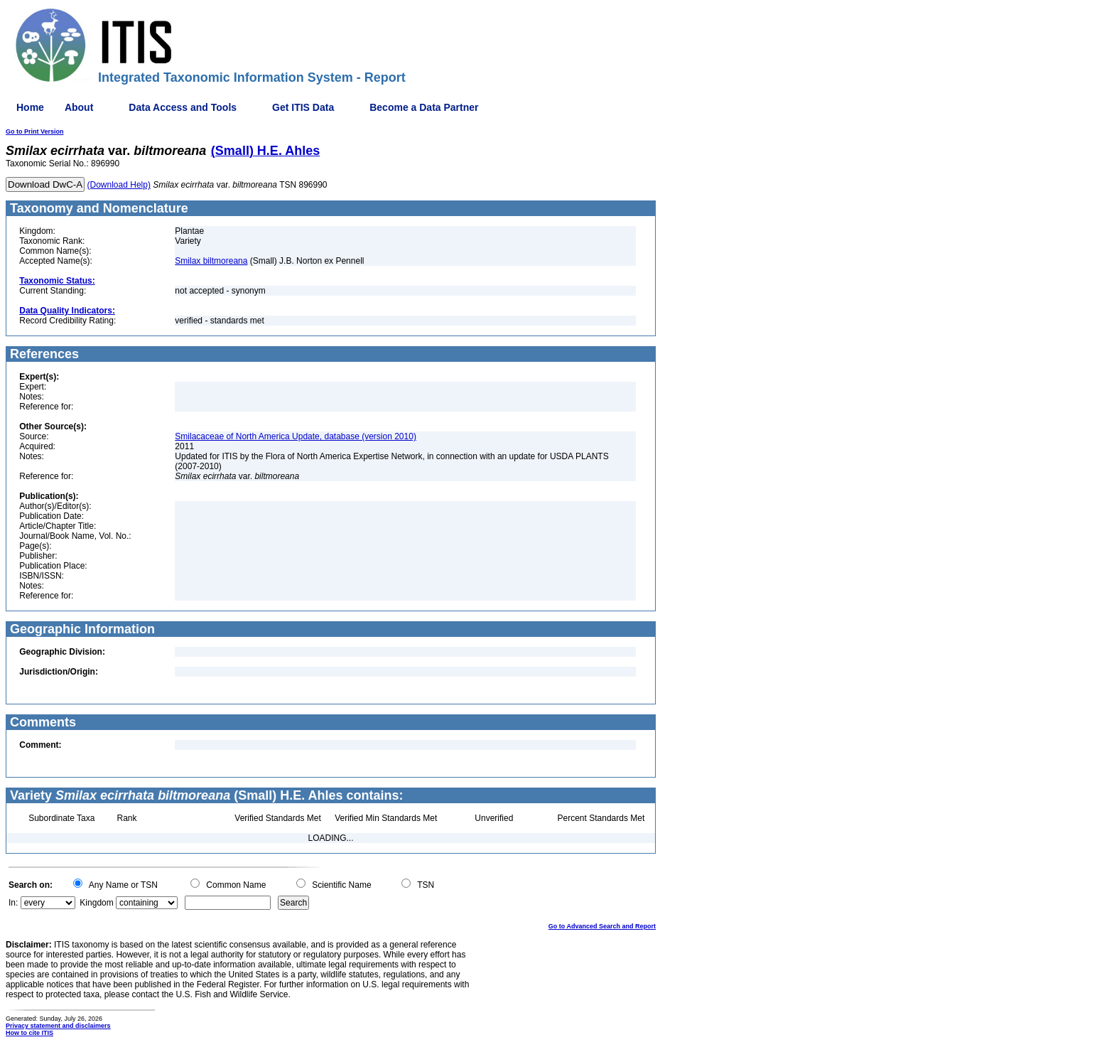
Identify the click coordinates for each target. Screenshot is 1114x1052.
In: (13, 903)
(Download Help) (119, 185)
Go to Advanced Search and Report (602, 926)
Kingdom (96, 903)
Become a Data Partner (423, 107)
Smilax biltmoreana (211, 261)
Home (30, 107)
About (79, 107)
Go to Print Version (35, 131)
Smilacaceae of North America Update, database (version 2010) (295, 436)
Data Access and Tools (183, 107)
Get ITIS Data (303, 107)
